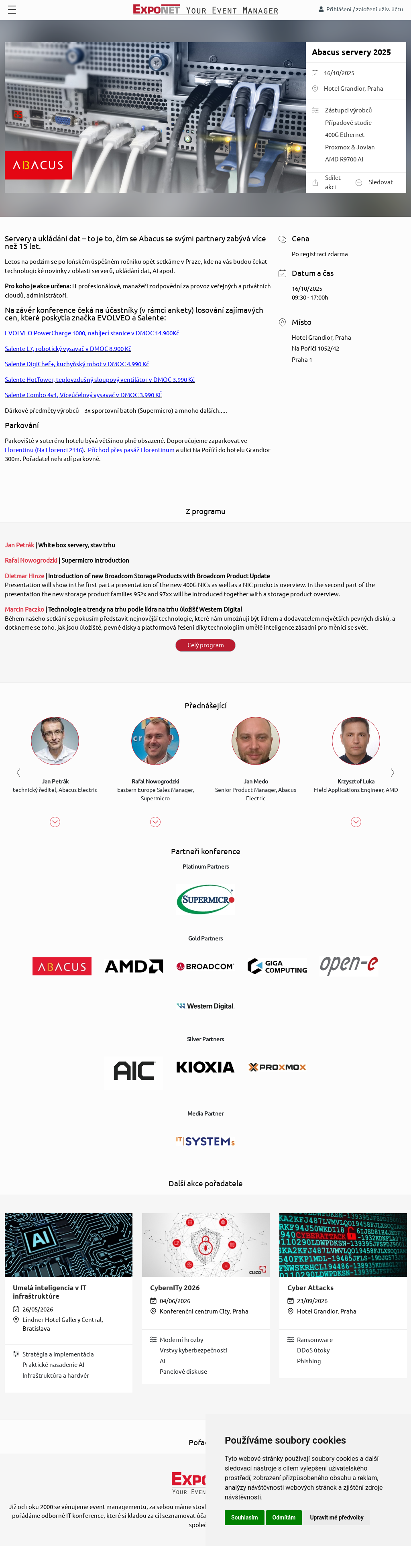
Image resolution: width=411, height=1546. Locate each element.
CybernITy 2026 (175, 1287)
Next (392, 772)
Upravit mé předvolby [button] (336, 1517)
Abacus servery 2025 (351, 52)
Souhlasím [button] (244, 1517)
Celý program (205, 645)
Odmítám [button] (284, 1517)
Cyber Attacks (310, 1287)
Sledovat (374, 182)
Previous (18, 772)
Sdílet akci (326, 182)
